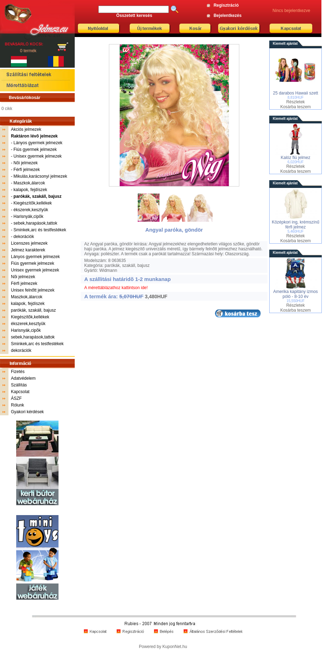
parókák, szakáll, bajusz (33, 310)
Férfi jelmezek (26, 169)
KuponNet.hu (174, 646)
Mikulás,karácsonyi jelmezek (40, 176)
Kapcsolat (20, 391)
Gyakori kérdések (27, 411)
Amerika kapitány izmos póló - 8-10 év (295, 294)
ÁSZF (16, 398)
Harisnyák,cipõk (28, 216)
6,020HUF (296, 162)
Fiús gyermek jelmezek (35, 149)
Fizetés (18, 371)
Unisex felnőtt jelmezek (32, 290)
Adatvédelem (23, 378)
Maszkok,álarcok (29, 183)
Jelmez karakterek (28, 249)
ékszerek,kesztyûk (30, 209)
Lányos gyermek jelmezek (37, 142)
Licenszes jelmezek (29, 243)
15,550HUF (296, 301)
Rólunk (17, 405)
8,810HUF (296, 97)
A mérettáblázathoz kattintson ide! (116, 287)
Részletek (295, 101)
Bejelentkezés (227, 15)
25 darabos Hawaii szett (295, 93)
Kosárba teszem (295, 106)
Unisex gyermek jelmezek (37, 156)
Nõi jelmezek (25, 162)
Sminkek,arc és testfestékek (39, 229)
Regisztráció (226, 5)
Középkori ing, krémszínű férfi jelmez (295, 225)
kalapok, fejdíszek (30, 189)
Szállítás (19, 385)
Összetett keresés (134, 15)
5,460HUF (296, 231)
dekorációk (23, 236)
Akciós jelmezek (26, 129)
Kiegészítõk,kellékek (32, 203)
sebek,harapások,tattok (35, 223)
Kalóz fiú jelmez (295, 157)
